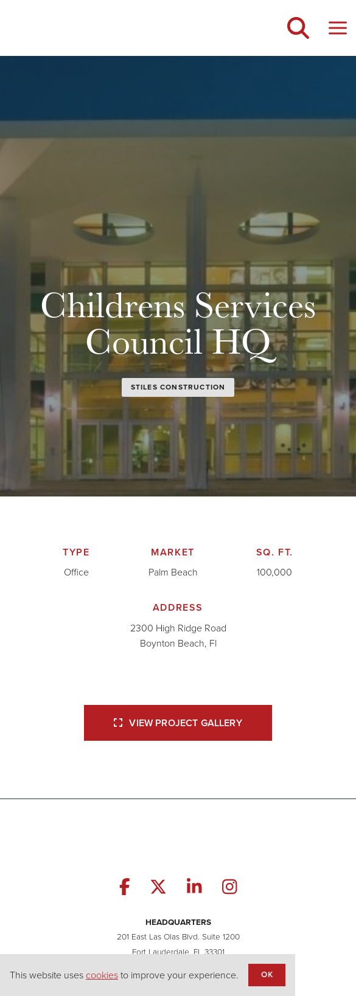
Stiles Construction (178, 387)
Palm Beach (173, 572)
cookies (102, 975)
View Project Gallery (178, 723)
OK (266, 974)
